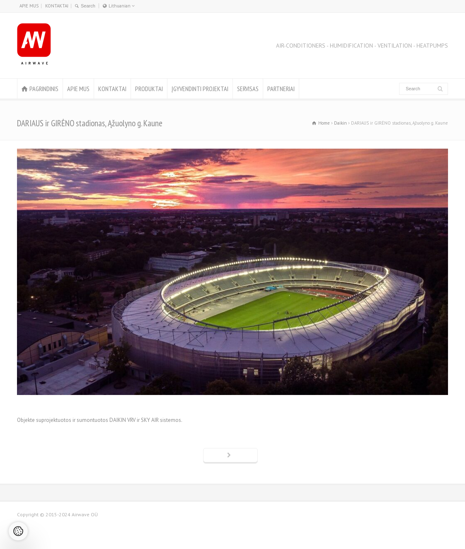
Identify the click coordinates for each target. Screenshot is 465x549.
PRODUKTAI (149, 88)
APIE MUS (29, 6)
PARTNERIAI (281, 88)
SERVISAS (248, 88)
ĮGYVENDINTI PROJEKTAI (200, 88)
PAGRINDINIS (43, 88)
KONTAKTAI (56, 6)
